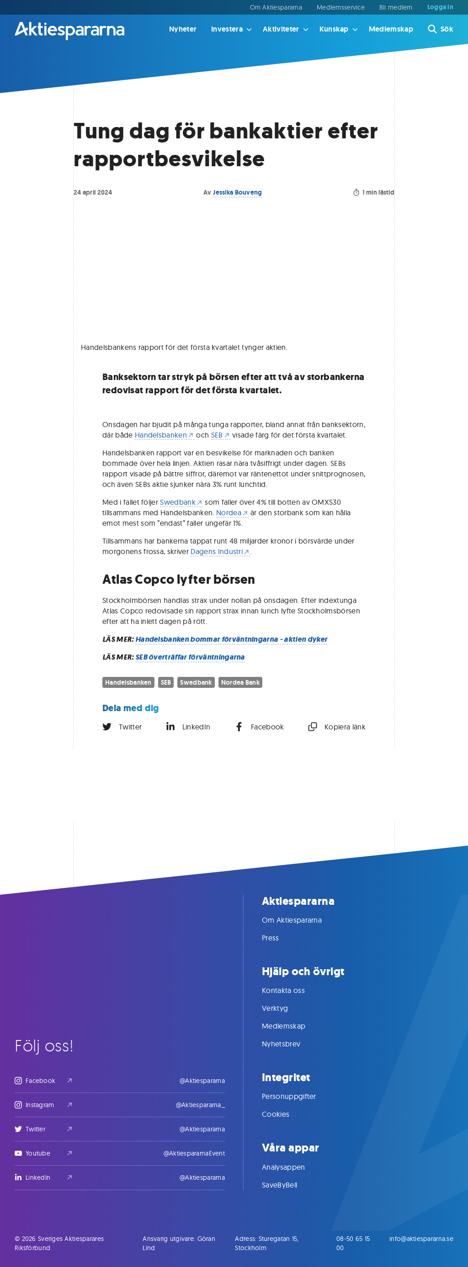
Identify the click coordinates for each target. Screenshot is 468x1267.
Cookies (285, 1114)
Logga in (440, 7)
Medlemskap (391, 29)
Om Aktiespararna (276, 7)
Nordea (232, 512)
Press (280, 937)
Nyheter (183, 29)
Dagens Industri (220, 551)
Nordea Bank (240, 682)
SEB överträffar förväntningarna (190, 657)
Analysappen (293, 1167)
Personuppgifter (298, 1096)
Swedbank (181, 502)
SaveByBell (288, 1184)
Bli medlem (396, 7)
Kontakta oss (292, 990)
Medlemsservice (341, 7)
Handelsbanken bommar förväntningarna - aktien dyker (231, 639)
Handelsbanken (164, 434)
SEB (220, 434)
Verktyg (284, 1008)
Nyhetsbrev (290, 1043)
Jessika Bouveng (237, 192)
